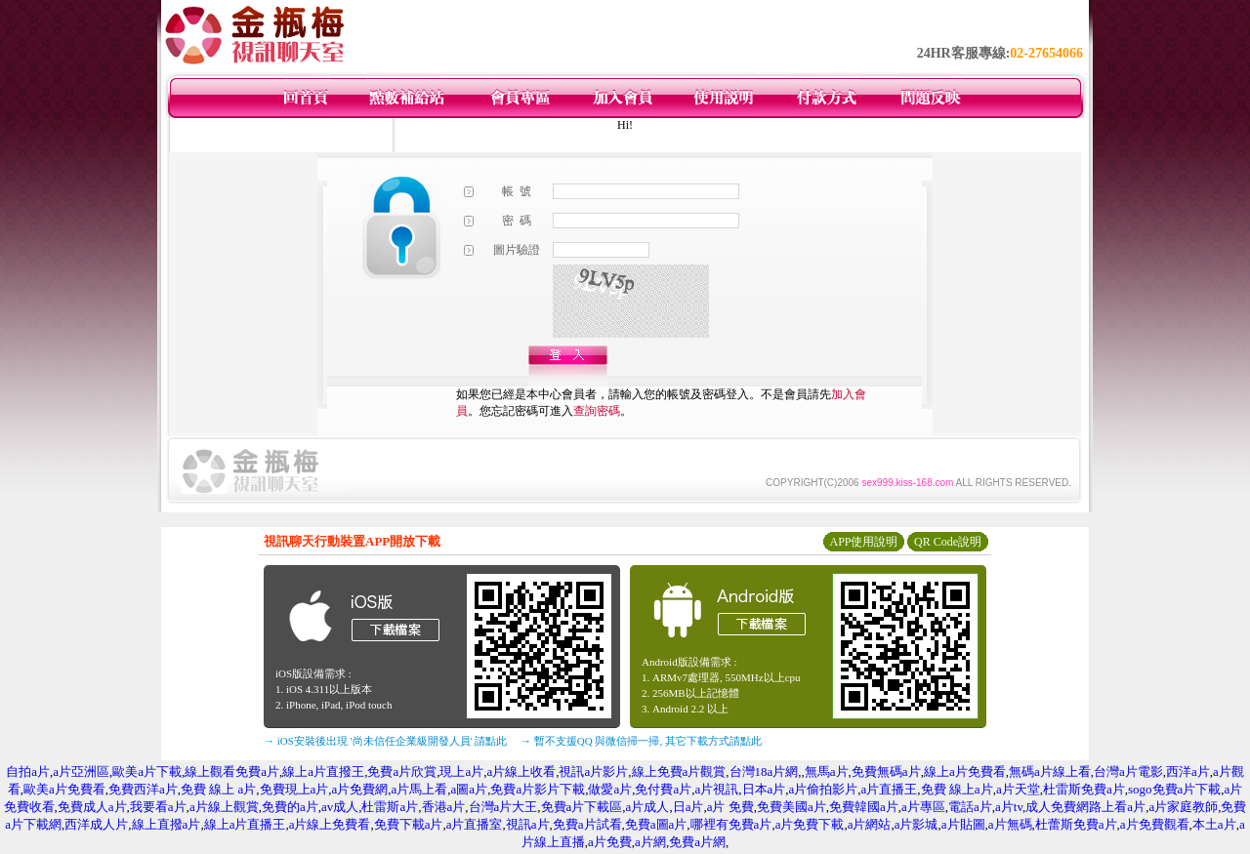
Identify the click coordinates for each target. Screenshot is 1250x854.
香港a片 (444, 806)
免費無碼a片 (886, 771)
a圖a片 (469, 789)
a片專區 (923, 806)
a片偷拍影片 (823, 789)
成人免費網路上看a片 (1085, 806)
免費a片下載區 (582, 806)
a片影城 (916, 824)
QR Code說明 (947, 542)
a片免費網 (360, 789)
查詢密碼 (596, 411)
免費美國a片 (791, 806)
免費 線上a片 (957, 789)
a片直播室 (474, 824)
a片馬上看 (420, 789)
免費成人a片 (92, 806)
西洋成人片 (96, 824)
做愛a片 (610, 789)
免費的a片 (290, 806)
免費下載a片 (408, 824)
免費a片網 (697, 841)
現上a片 (461, 771)
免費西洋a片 (143, 789)
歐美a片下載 (147, 771)
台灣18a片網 (764, 771)
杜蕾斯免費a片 (1076, 824)
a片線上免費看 (330, 824)
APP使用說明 (863, 542)
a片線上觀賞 (224, 806)
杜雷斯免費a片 (1084, 789)
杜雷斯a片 (389, 806)
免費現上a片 (294, 789)
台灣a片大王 (503, 806)
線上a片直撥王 (323, 771)
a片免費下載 (810, 824)
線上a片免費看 (965, 771)
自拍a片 (28, 771)
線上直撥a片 (166, 824)
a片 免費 (730, 806)
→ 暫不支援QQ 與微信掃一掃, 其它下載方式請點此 (641, 741)
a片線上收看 (521, 771)
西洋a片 (1188, 771)
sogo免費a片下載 (1174, 789)
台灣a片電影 (1128, 771)
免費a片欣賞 (402, 771)
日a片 (688, 806)
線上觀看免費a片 (232, 771)
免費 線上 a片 (218, 789)
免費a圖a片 (656, 824)
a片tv (1008, 806)
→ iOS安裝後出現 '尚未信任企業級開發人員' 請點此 (385, 741)
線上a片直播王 (245, 824)
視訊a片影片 (593, 771)
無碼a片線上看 (1050, 771)
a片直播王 (889, 789)
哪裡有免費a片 (731, 824)
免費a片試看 (587, 824)
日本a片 (764, 789)
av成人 (339, 806)
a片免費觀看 (1154, 824)
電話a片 (970, 806)
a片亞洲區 (81, 771)
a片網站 (870, 824)
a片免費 (610, 841)
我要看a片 (158, 806)
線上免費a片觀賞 (679, 771)
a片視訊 (716, 789)
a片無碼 (1010, 824)
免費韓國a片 (863, 806)
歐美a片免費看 (64, 789)
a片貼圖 (963, 824)
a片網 (650, 841)
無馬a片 (827, 771)
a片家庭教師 (1183, 806)
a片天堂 (1018, 789)
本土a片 (1214, 824)
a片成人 (648, 806)
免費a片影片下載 (537, 789)
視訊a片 (528, 824)
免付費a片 (663, 789)
